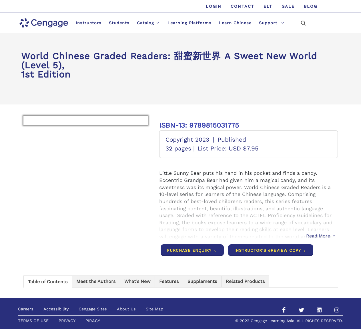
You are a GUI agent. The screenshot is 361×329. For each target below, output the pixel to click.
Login (214, 6)
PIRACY (92, 320)
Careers (25, 309)
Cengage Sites (93, 309)
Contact (242, 6)
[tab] (47, 281)
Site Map (154, 309)
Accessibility (56, 309)
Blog (310, 6)
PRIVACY (67, 320)
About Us (126, 309)
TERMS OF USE (33, 320)
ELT (268, 6)
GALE (288, 6)
